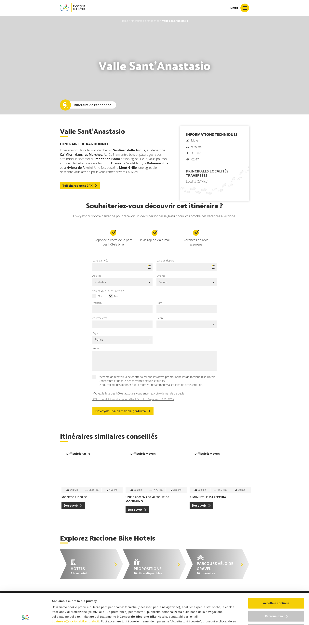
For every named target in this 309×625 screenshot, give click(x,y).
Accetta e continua (276, 574)
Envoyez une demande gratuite (123, 411)
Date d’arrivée (100, 260)
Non (116, 296)
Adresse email (100, 318)
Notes (95, 348)
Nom (159, 303)
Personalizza (276, 586)
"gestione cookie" (166, 601)
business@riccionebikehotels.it (75, 592)
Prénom (97, 303)
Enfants (160, 275)
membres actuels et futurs (148, 381)
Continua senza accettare (276, 600)
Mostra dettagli (62, 617)
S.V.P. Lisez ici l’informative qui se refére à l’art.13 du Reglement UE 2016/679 (133, 399)
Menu (239, 8)
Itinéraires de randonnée (145, 20)
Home (124, 20)
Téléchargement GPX (79, 185)
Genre (160, 318)
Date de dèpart (165, 260)
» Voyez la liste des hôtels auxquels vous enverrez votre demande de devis (138, 393)
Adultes (96, 275)
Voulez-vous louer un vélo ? (108, 291)
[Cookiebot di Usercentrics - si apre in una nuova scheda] (25, 617)
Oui (100, 296)
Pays (95, 333)
